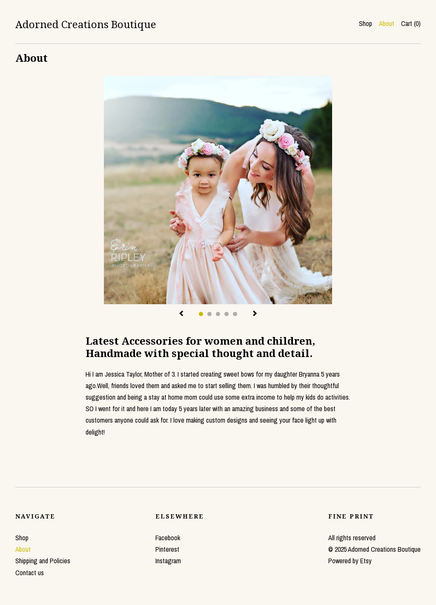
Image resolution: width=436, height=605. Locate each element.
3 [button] (218, 314)
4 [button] (226, 314)
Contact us (29, 572)
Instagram (168, 560)
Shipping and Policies (42, 560)
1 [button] (201, 314)
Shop (365, 23)
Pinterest (167, 549)
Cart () (411, 23)
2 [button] (209, 314)
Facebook (167, 537)
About (386, 23)
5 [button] (235, 314)
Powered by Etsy (350, 560)
